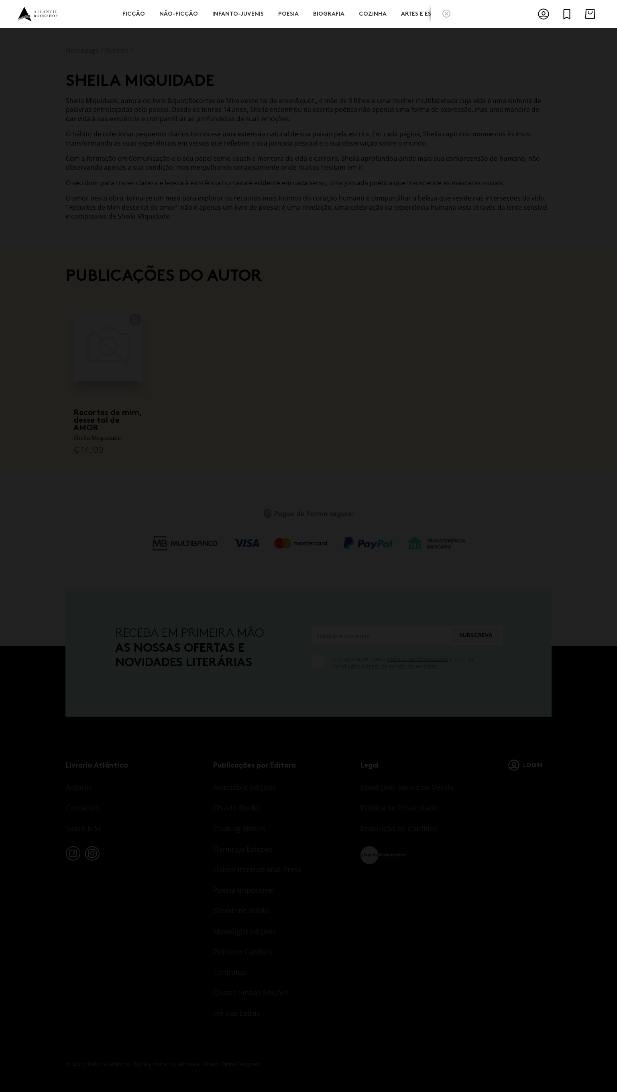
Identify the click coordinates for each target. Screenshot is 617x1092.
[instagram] (92, 853)
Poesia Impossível (243, 890)
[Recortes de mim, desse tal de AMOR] (108, 346)
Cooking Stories (239, 828)
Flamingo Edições (243, 849)
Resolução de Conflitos (399, 828)
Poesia (288, 13)
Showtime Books (241, 910)
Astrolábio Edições (244, 787)
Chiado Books (236, 807)
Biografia (328, 13)
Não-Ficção (178, 13)
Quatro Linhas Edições (251, 992)
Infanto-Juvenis (238, 13)
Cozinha (373, 13)
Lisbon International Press (257, 869)
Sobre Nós (83, 828)
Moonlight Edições (244, 931)
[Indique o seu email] (381, 635)
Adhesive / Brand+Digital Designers (219, 1064)
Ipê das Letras (236, 1013)
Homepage (82, 50)
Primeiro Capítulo (243, 951)
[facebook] (73, 853)
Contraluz (229, 972)
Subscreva (476, 635)
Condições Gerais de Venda (369, 666)
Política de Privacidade (417, 658)
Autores (117, 50)
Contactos (83, 807)
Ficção (133, 13)
